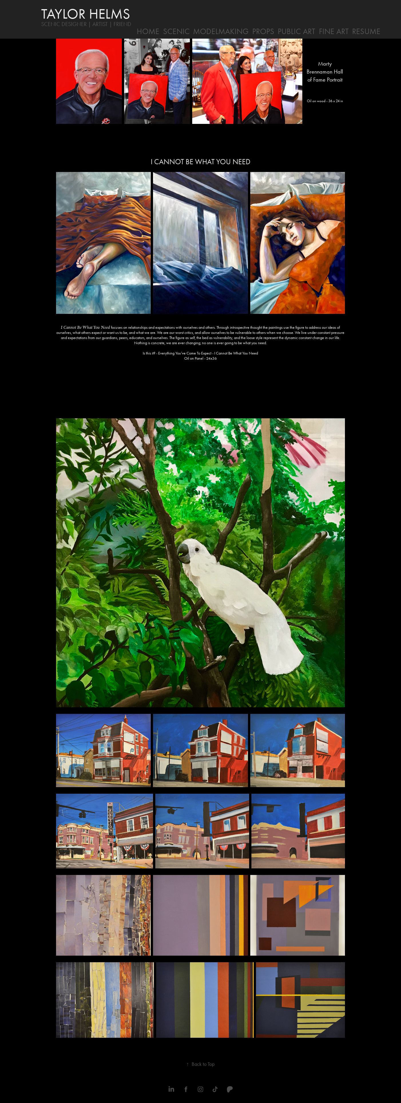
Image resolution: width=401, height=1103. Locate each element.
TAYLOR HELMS (85, 13)
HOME (148, 31)
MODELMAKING (221, 31)
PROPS (263, 31)
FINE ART (334, 31)
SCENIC (176, 31)
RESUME (366, 31)
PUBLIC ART (296, 31)
